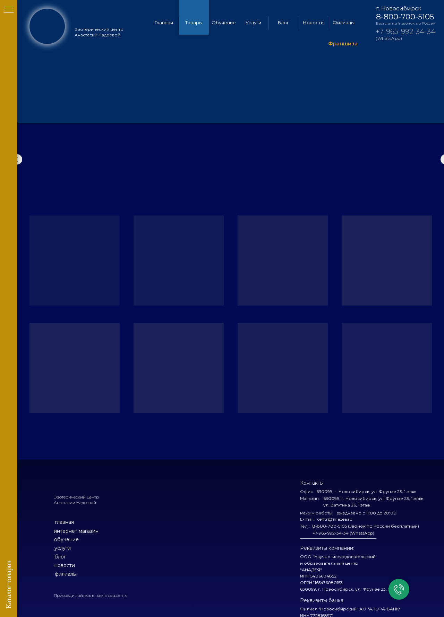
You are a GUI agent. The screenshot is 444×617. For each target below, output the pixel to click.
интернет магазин (76, 531)
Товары (194, 22)
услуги (62, 548)
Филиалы (344, 22)
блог (60, 557)
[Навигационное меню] (9, 10)
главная (64, 522)
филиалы (66, 574)
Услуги (253, 22)
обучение (66, 539)
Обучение (224, 22)
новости (64, 565)
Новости (313, 22)
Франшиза (343, 43)
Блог (283, 22)
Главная (164, 22)
